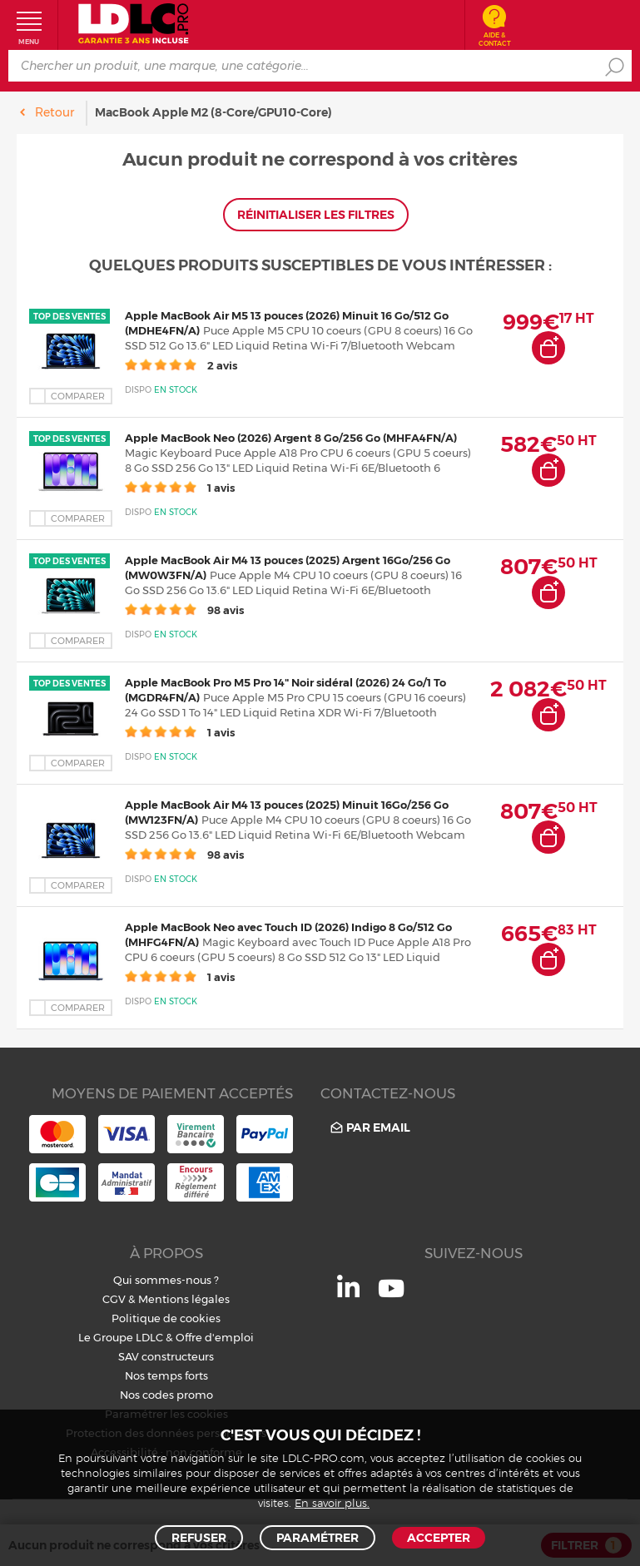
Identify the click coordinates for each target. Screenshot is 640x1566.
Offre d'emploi (215, 1337)
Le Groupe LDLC (120, 1337)
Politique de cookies (166, 1318)
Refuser (198, 1537)
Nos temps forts (166, 1375)
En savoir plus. (332, 1504)
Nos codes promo (166, 1394)
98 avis (184, 610)
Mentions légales (184, 1299)
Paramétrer (317, 1537)
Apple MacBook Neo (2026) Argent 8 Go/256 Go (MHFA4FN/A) (291, 437)
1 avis (180, 487)
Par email (369, 1128)
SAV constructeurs (166, 1356)
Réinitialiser (315, 214)
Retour (54, 112)
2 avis (181, 365)
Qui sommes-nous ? (166, 1279)
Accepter (438, 1537)
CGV (114, 1299)
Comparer (78, 396)
